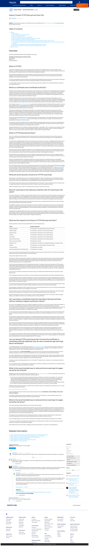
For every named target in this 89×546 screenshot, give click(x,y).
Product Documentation (30, 492)
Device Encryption (9, 522)
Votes (37, 457)
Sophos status (46, 528)
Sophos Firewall (71, 456)
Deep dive (70, 463)
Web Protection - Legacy (72, 461)
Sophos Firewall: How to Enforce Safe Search (19, 440)
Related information (14, 46)
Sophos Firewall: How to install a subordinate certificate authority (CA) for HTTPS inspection (27, 436)
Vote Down (14, 463)
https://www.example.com (24, 104)
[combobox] (44, 2)
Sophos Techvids (47, 525)
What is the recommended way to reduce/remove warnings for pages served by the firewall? (29, 44)
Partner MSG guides (35, 530)
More (36, 9)
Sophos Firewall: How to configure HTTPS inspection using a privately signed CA (25, 437)
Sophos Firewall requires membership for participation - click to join (44, 544)
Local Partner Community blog (36, 529)
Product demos (72, 520)
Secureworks (72, 542)
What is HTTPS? (15, 33)
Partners (39, 5)
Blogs (31, 5)
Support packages (47, 520)
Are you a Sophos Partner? (21, 492)
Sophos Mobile (8, 523)
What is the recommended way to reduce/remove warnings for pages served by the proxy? (29, 45)
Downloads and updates (48, 519)
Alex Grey (14, 459)
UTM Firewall (21, 523)
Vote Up (12, 463)
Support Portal (73, 5)
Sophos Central (21, 532)
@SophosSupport (39, 492)
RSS (73, 470)
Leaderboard (59, 527)
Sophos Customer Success (48, 523)
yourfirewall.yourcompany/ (42, 373)
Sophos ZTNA (21, 520)
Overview (12, 32)
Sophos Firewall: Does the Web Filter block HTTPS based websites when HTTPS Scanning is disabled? (29, 434)
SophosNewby (28, 453)
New (77, 9)
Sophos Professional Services (49, 23)
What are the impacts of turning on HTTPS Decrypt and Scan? (23, 39)
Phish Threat (8, 530)
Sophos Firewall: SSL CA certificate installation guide (20, 438)
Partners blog (34, 527)
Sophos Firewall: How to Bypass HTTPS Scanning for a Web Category (23, 439)
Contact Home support (73, 527)
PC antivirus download (73, 530)
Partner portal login (35, 535)
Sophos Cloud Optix (22, 533)
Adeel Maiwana (15, 497)
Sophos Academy (47, 541)
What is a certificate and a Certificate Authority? (21, 34)
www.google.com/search (58, 166)
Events (71, 537)
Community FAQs (60, 520)
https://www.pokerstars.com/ (38, 346)
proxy (69, 459)
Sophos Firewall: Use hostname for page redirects (18, 389)
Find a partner (34, 519)
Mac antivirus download (74, 529)
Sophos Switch (21, 522)
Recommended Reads (72, 465)
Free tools (7, 537)
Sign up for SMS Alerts (47, 492)
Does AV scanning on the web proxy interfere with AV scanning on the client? (26, 38)
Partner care (34, 533)
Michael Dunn (14, 18)
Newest (40, 457)
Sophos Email (8, 529)
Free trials (71, 519)
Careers (71, 540)
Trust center (46, 538)
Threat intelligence (47, 535)
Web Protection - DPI (71, 457)
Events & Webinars (50, 5)
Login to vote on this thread (67, 446)
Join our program (34, 522)
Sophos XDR (8, 520)
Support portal (46, 522)
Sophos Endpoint (8, 519)
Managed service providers (36, 520)
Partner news (34, 532)
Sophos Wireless (21, 525)
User (79, 2)
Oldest (33, 457)
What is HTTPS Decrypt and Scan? (18, 35)
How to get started (60, 519)
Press (71, 539)
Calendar (58, 534)
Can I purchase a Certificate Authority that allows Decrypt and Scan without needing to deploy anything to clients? (33, 40)
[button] (70, 2)
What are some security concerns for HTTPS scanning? (22, 37)
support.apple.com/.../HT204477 (22, 487)
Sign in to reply (12, 448)
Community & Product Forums (19, 5)
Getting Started (62, 5)
